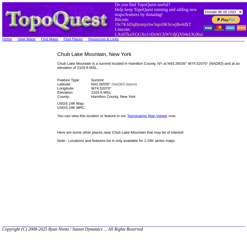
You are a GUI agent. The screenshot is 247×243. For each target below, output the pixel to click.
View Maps (27, 39)
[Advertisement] (24, 134)
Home (7, 39)
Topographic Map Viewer (147, 116)
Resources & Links (103, 39)
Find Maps (49, 39)
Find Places (73, 39)
